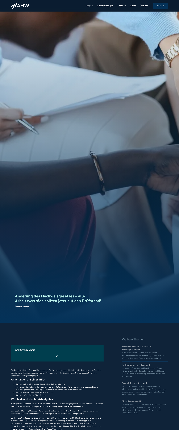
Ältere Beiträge (22, 306)
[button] (5, 425)
